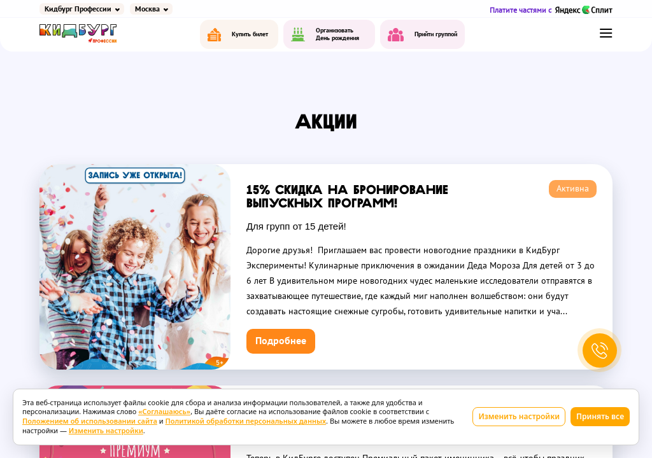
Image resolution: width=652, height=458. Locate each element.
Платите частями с (551, 10)
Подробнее (280, 341)
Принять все (600, 416)
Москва (147, 8)
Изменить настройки (519, 416)
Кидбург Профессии (78, 8)
